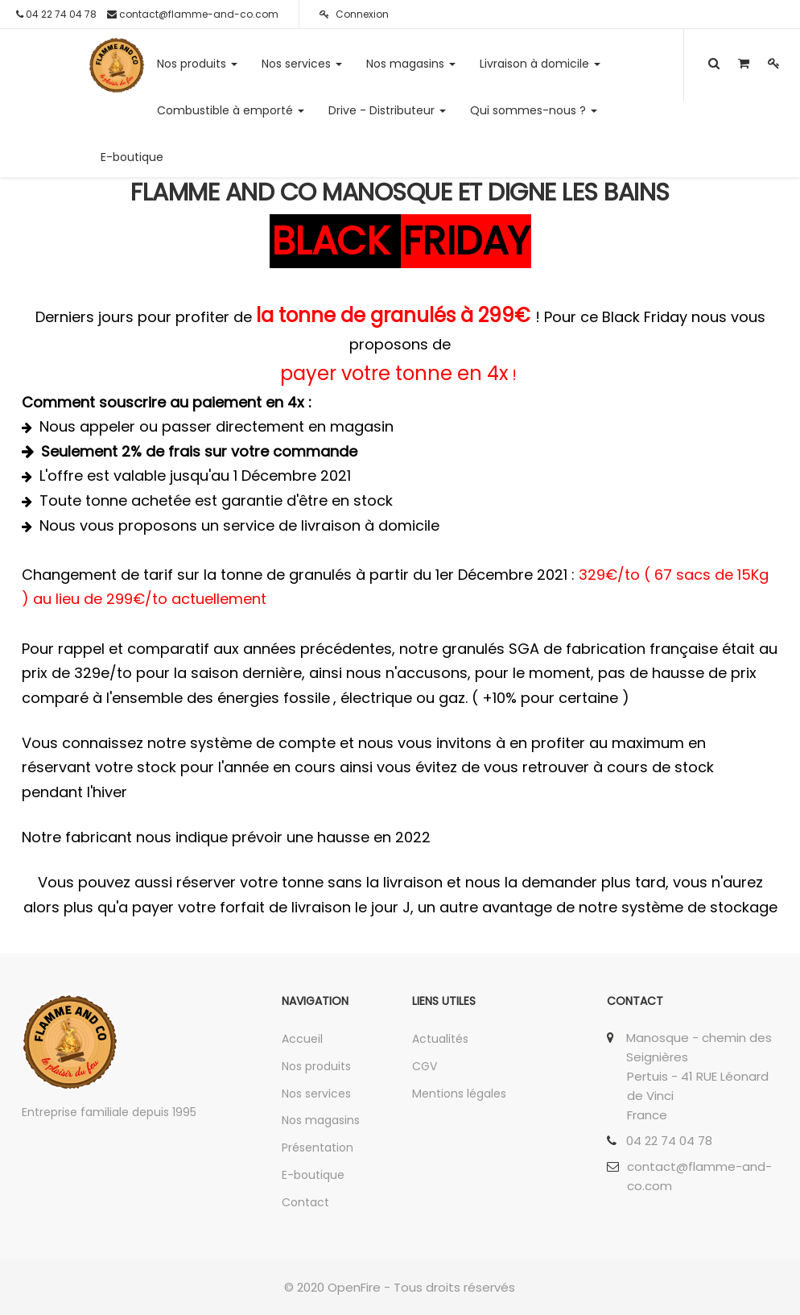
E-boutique (313, 1175)
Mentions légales (459, 1093)
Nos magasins (321, 1120)
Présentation (317, 1147)
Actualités (440, 1039)
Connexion (354, 14)
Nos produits (316, 1066)
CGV (424, 1066)
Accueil (302, 1039)
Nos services (316, 1093)
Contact (305, 1202)
